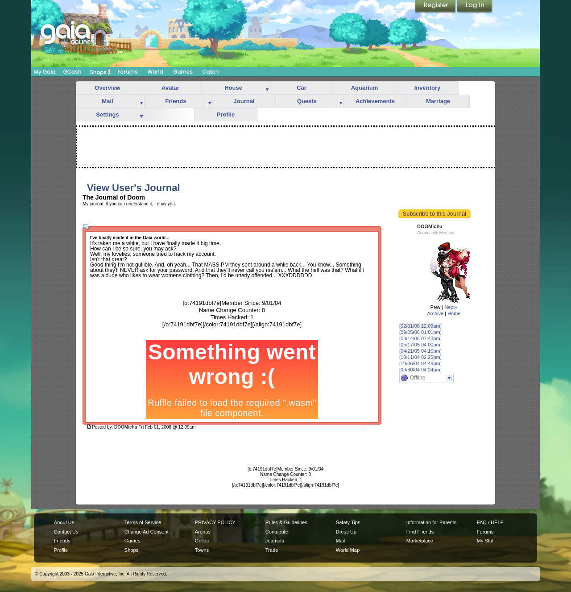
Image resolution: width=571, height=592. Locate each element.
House (233, 87)
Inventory (427, 87)
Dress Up (346, 531)
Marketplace (419, 540)
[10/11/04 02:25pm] (420, 357)
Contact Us (66, 531)
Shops (100, 71)
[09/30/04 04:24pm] (420, 369)
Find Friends (420, 531)
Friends (176, 101)
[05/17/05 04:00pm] (420, 344)
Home (453, 313)
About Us (64, 522)
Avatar (170, 87)
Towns (202, 550)
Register (436, 6)
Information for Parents (431, 522)
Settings (107, 114)
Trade (271, 550)
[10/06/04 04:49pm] (420, 363)
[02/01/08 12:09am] (420, 326)
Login (474, 6)
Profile (226, 114)
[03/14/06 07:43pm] (420, 338)
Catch (211, 71)
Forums (127, 71)
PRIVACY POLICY (215, 522)
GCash (72, 71)
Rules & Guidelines (286, 522)
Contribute (276, 531)
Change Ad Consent (146, 531)
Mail (107, 101)
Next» (450, 307)
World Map (348, 550)
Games (183, 71)
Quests (307, 101)
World (155, 71)
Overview (107, 87)
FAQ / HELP (490, 522)
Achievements (375, 101)
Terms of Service (142, 522)
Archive (435, 313)
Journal (244, 101)
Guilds (202, 540)
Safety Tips (348, 522)
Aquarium (364, 87)
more (267, 88)
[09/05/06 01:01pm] (420, 332)
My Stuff (486, 540)
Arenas (203, 531)
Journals (274, 540)
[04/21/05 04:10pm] (420, 351)
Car (301, 87)
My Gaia (44, 71)
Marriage (438, 101)
